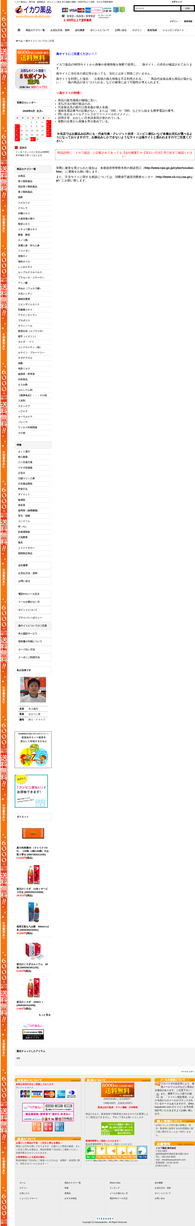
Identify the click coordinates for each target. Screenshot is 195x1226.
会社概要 (23, 565)
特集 (67, 1188)
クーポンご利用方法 (29, 657)
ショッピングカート (29, 1198)
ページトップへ (187, 1072)
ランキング (115, 1188)
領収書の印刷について (30, 641)
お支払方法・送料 (27, 573)
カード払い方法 (26, 649)
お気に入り (25, 1193)
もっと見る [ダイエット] (45, 1014)
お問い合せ (24, 581)
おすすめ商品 (71, 1198)
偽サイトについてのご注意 (32, 625)
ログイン (174, 21)
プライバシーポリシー (30, 617)
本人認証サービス (27, 633)
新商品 (68, 1193)
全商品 (21, 176)
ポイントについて (27, 610)
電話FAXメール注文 (29, 594)
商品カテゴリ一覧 (73, 1183)
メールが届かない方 (29, 601)
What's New (115, 1183)
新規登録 (188, 21)
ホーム (23, 1183)
